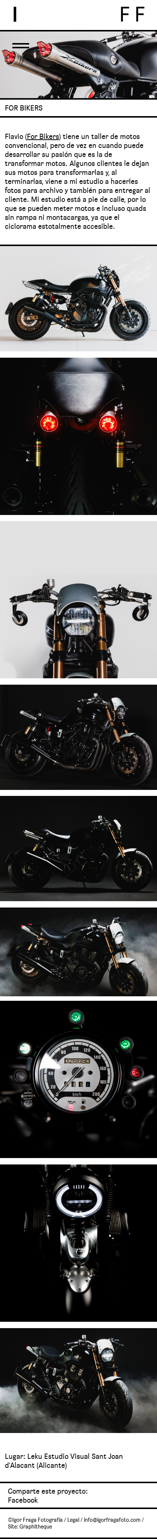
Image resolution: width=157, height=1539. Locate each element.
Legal (73, 1520)
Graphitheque (35, 1526)
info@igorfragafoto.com (112, 1520)
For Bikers (43, 136)
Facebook (23, 1500)
